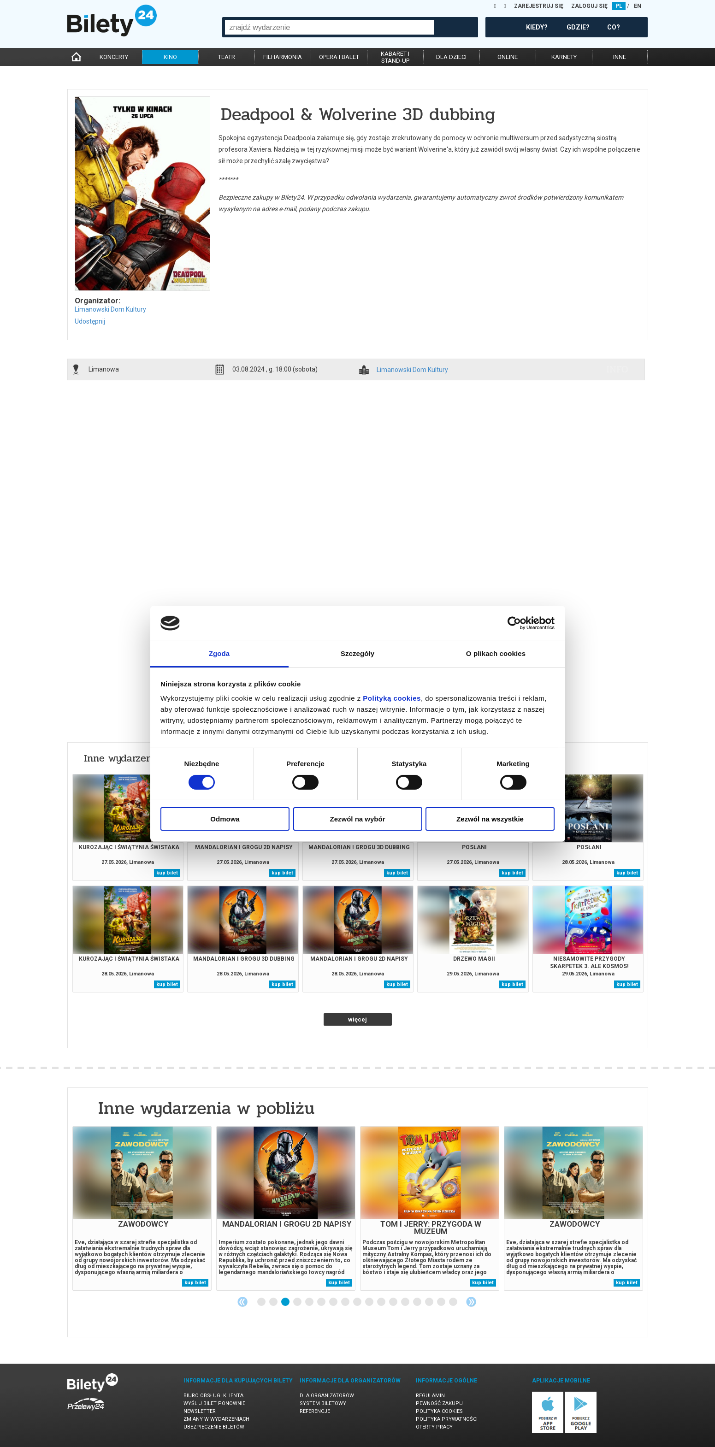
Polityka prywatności (447, 1419)
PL (618, 6)
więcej (357, 1019)
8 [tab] (345, 1302)
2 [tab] (273, 1302)
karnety (564, 56)
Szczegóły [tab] (357, 653)
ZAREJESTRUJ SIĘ (538, 6)
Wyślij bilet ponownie (214, 1403)
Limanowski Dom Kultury (110, 309)
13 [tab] (405, 1302)
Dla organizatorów (327, 1396)
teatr (226, 56)
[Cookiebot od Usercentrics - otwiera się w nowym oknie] (514, 623)
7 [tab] (333, 1302)
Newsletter (199, 1411)
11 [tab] (381, 1302)
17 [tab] (453, 1302)
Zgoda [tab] (219, 653)
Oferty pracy (434, 1427)
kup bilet (167, 873)
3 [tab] (285, 1302)
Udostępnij (90, 321)
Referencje (315, 1411)
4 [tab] (297, 1302)
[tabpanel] (142, 1208)
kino (170, 56)
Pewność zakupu (439, 1403)
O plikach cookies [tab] (496, 653)
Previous (242, 1302)
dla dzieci (451, 56)
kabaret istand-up (395, 57)
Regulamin (430, 1396)
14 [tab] (417, 1302)
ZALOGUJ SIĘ (589, 6)
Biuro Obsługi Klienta (213, 1396)
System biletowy (323, 1403)
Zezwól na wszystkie (490, 819)
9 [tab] (357, 1302)
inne (619, 56)
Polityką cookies (392, 698)
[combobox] (329, 27)
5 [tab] (309, 1302)
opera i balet (339, 56)
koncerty (114, 56)
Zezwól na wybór (357, 819)
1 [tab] (261, 1302)
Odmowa (224, 819)
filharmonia (282, 56)
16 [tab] (441, 1302)
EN (637, 6)
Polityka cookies (439, 1411)
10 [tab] (369, 1302)
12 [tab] (393, 1302)
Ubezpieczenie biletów (213, 1427)
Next (471, 1302)
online (507, 56)
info (617, 369)
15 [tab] (429, 1302)
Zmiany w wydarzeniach (216, 1419)
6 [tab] (321, 1302)
